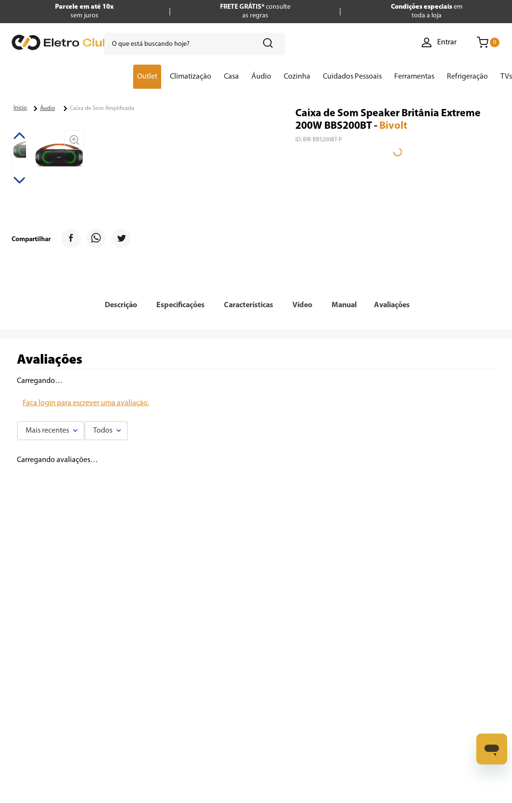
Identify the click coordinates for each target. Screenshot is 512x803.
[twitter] (121, 239)
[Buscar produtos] (269, 44)
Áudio (47, 108)
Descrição (121, 305)
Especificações (180, 305)
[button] (121, 305)
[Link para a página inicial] (20, 108)
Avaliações (392, 305)
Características (248, 305)
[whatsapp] (96, 239)
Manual (344, 305)
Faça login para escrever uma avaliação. (86, 403)
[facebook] (71, 239)
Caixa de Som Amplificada (102, 108)
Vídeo (302, 305)
